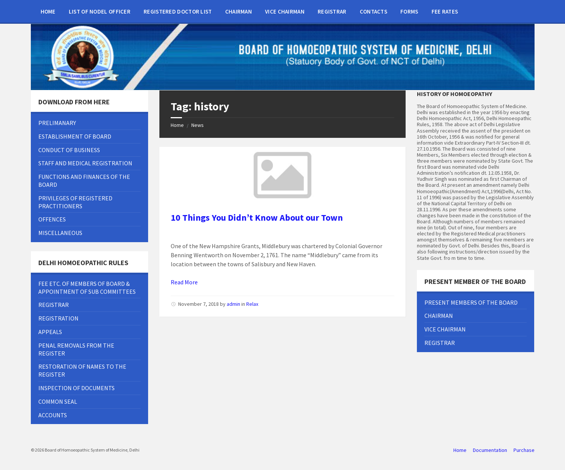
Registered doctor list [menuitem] (178, 11)
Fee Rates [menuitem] (445, 11)
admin (233, 304)
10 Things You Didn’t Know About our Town (257, 217)
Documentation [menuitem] (490, 450)
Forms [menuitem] (409, 11)
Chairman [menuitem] (238, 11)
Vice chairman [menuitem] (284, 11)
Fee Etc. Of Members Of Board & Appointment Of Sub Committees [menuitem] (87, 287)
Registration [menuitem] (58, 318)
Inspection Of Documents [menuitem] (76, 388)
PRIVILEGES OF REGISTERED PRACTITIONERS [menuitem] (75, 202)
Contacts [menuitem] (373, 11)
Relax (252, 304)
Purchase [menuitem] (524, 450)
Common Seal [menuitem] (57, 401)
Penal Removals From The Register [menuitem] (76, 349)
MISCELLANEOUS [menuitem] (60, 233)
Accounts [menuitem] (52, 415)
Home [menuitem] (48, 11)
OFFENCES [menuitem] (52, 219)
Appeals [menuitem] (50, 332)
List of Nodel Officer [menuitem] (99, 11)
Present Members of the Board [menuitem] (471, 302)
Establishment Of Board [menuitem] (74, 136)
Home (177, 125)
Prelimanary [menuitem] (57, 123)
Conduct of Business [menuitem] (69, 150)
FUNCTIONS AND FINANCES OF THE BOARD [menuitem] (84, 180)
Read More (184, 282)
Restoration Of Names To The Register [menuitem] (82, 370)
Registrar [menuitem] (332, 11)
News (197, 125)
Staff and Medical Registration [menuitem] (85, 163)
